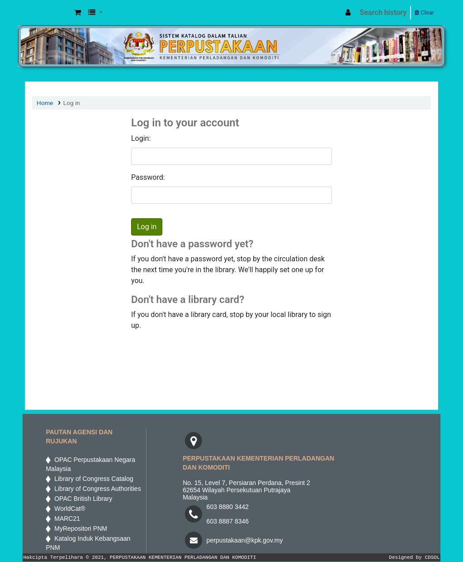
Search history (383, 12)
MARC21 (65, 518)
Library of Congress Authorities (96, 488)
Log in (71, 102)
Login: (141, 138)
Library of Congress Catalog (92, 478)
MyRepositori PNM (79, 528)
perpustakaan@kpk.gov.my (245, 540)
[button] (78, 13)
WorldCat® (68, 508)
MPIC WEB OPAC (48, 13)
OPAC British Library (81, 498)
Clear (424, 12)
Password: (148, 177)
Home (45, 102)
